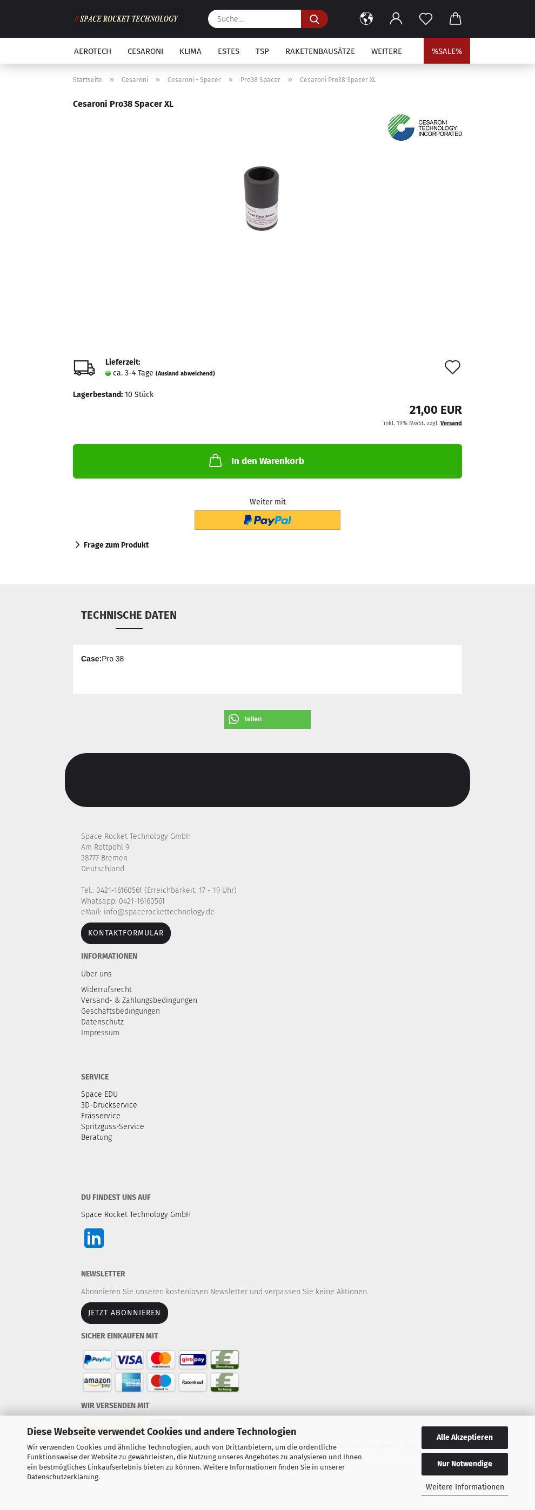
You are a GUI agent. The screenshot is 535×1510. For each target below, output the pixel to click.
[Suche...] (314, 19)
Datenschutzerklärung (62, 1477)
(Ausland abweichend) (185, 373)
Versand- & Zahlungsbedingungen (140, 1000)
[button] (366, 19)
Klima (190, 51)
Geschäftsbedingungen (121, 1011)
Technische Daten (129, 615)
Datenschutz (103, 1022)
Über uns (96, 974)
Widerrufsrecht (107, 989)
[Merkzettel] (425, 19)
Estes (228, 51)
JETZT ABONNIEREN (124, 1312)
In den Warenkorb (255, 460)
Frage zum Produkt (116, 545)
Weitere (386, 51)
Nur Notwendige (464, 1463)
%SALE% (447, 51)
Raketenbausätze (320, 51)
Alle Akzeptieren (465, 1437)
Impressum (100, 1032)
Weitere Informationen (465, 1487)
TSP (262, 51)
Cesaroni (145, 51)
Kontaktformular (126, 933)
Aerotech (92, 51)
